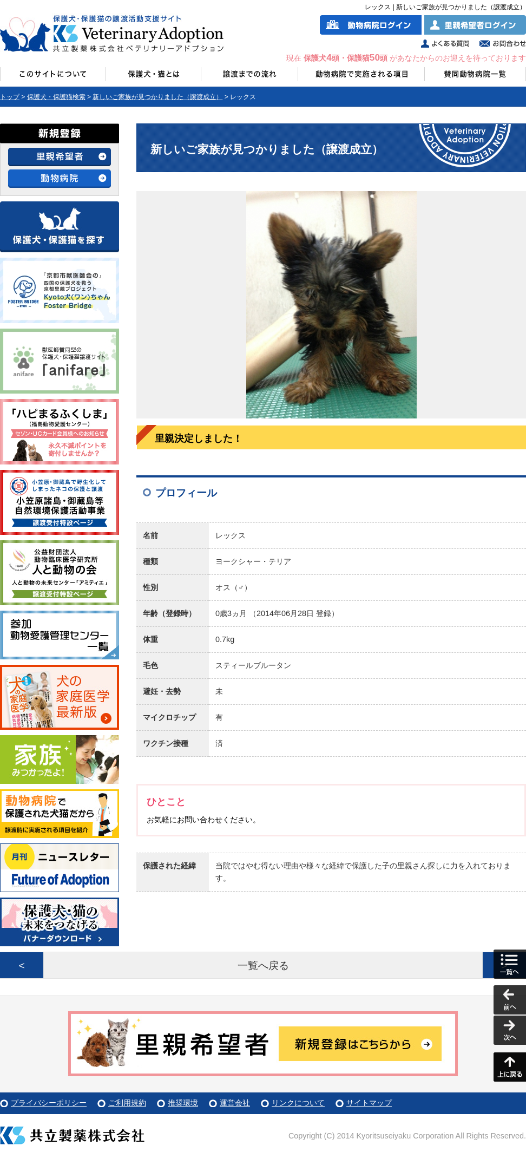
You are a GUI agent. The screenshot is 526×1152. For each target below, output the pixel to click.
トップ (9, 97)
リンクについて (298, 1102)
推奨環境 (183, 1102)
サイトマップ (369, 1102)
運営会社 (235, 1102)
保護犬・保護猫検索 (56, 97)
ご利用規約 (127, 1102)
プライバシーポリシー (49, 1102)
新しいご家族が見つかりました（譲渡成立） (157, 97)
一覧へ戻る (263, 965)
